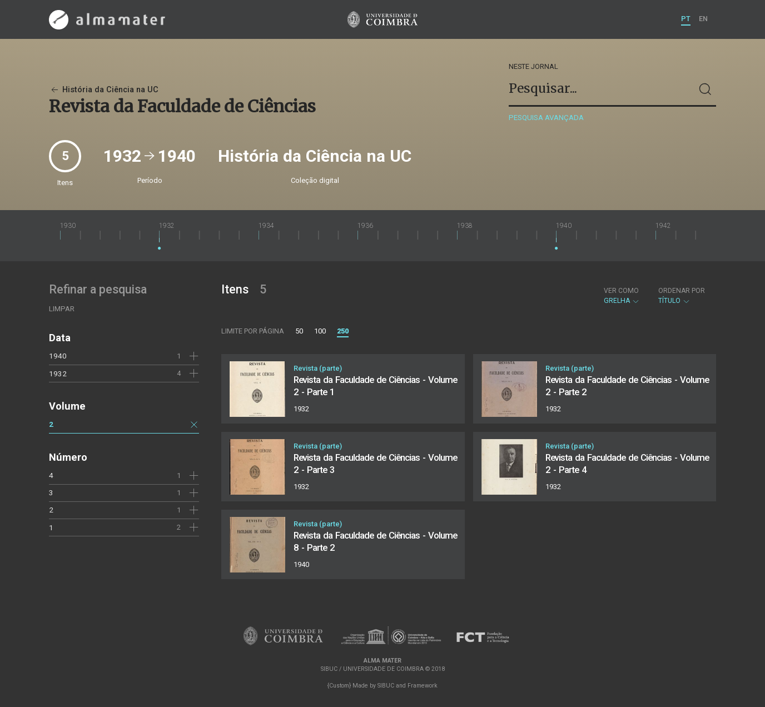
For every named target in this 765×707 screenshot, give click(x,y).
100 (320, 331)
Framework (423, 685)
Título (681, 295)
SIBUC (385, 685)
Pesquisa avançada (546, 117)
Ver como (621, 291)
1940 (58, 355)
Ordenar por (681, 291)
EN (703, 18)
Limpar (61, 309)
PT (686, 18)
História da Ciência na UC (103, 89)
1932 (58, 373)
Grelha (622, 295)
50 (299, 331)
